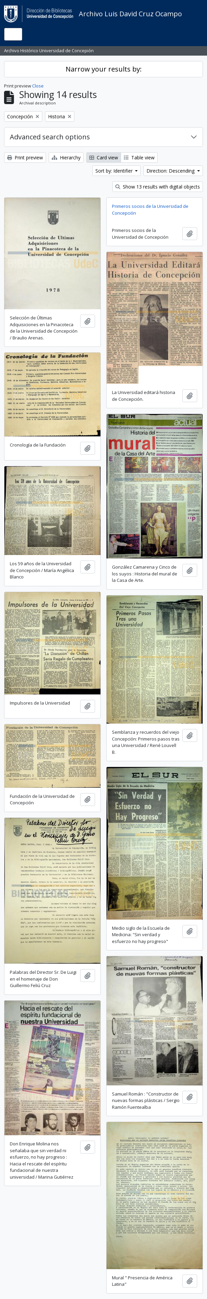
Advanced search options (50, 136)
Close (38, 86)
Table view (139, 157)
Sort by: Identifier (114, 171)
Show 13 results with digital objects (157, 186)
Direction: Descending (171, 171)
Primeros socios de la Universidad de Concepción (150, 209)
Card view (103, 157)
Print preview (25, 157)
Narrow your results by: (104, 69)
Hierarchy (66, 157)
